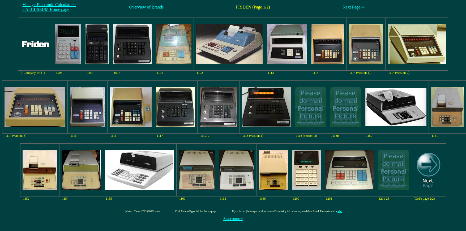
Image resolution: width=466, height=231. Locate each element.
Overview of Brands (146, 7)
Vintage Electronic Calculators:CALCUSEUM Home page (49, 7)
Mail (339, 211)
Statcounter (233, 218)
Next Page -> (354, 7)
